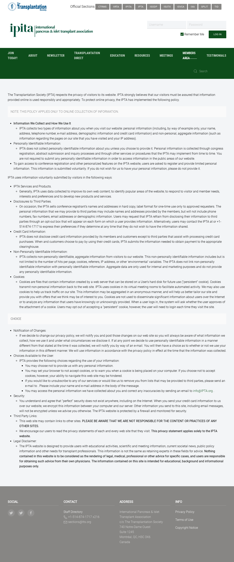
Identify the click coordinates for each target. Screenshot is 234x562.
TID (216, 6)
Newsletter (55, 55)
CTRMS (102, 6)
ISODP (153, 6)
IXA (193, 6)
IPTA (140, 6)
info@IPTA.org (203, 391)
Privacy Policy (184, 512)
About (32, 55)
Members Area (189, 55)
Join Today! (12, 55)
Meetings (166, 55)
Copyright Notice (186, 528)
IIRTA (116, 6)
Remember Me (192, 34)
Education (117, 55)
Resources (142, 55)
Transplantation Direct (87, 55)
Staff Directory (73, 512)
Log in (217, 34)
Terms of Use (184, 520)
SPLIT (204, 6)
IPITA (128, 6)
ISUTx (167, 6)
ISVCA (180, 6)
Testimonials (216, 55)
